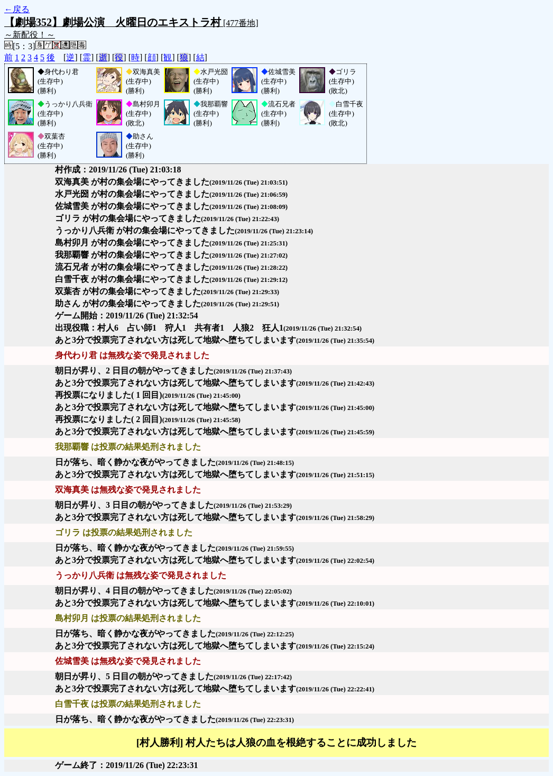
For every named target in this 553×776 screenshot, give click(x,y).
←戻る (17, 9)
